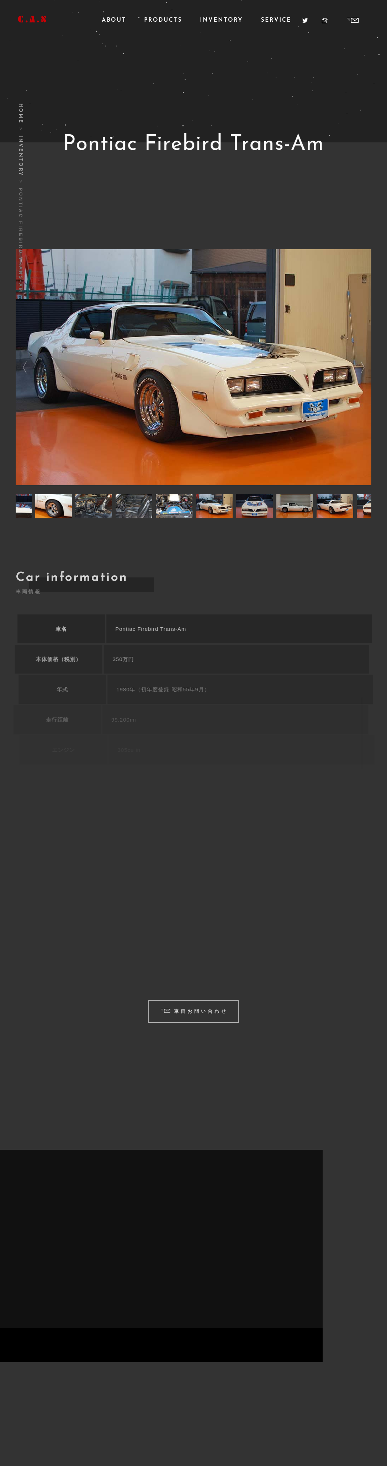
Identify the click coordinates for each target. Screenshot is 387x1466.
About (114, 20)
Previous (24, 367)
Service (276, 20)
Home (20, 113)
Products (163, 20)
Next (362, 367)
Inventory (221, 20)
